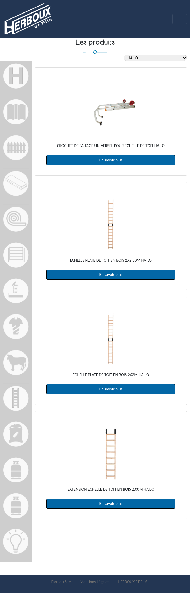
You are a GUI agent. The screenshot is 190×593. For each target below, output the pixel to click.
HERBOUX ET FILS (132, 581)
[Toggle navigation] (179, 19)
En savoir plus (111, 159)
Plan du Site (61, 581)
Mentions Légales (95, 581)
